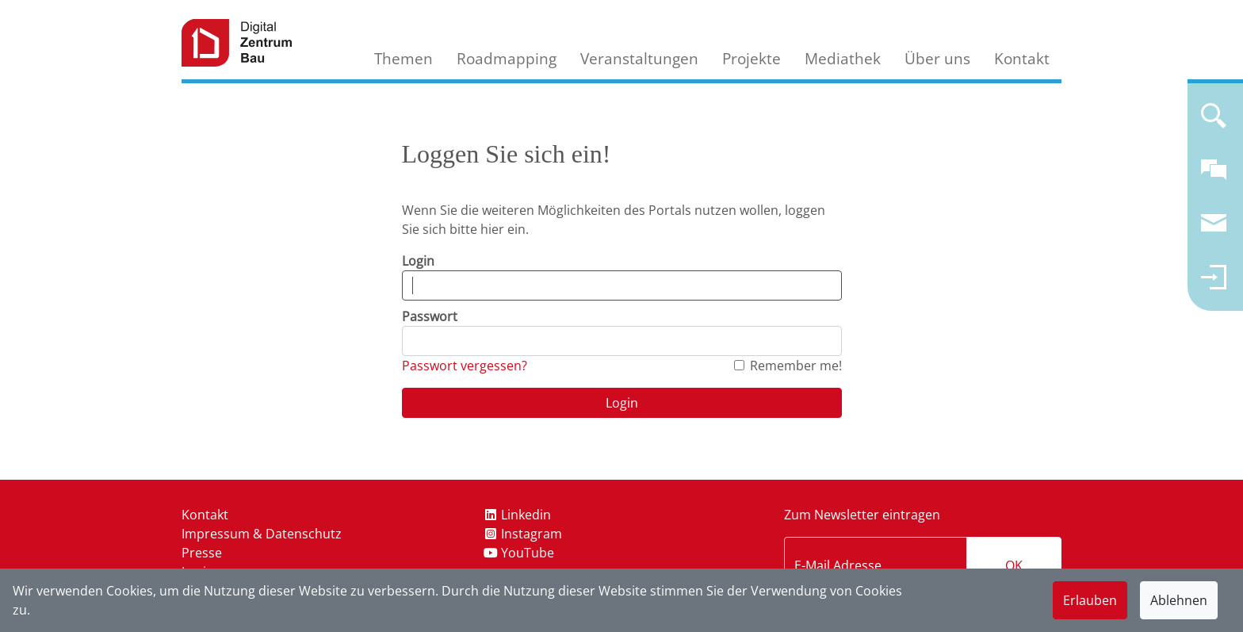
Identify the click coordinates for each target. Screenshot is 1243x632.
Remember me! (796, 365)
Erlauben (1090, 600)
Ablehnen (1178, 600)
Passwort (429, 316)
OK (1014, 565)
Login (418, 261)
